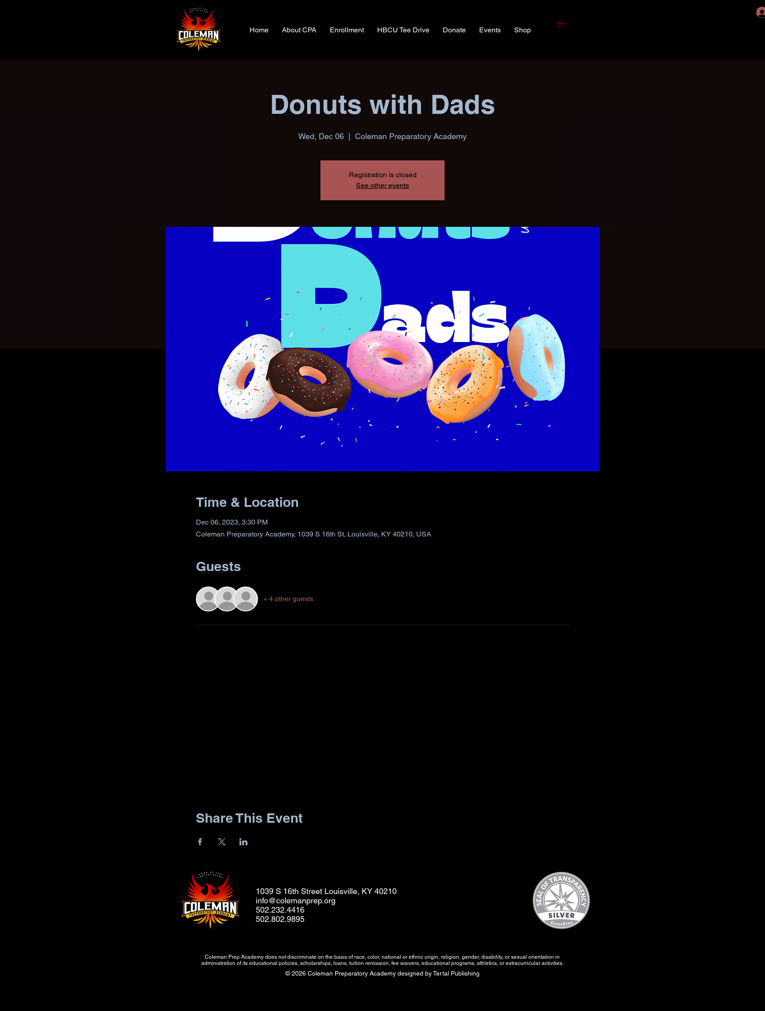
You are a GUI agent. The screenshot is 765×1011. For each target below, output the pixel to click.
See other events (382, 185)
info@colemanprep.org (296, 900)
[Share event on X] (222, 841)
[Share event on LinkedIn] (243, 841)
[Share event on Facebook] (200, 841)
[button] (565, 23)
